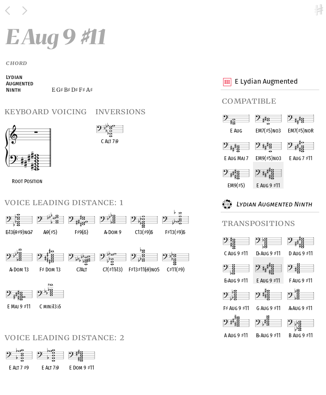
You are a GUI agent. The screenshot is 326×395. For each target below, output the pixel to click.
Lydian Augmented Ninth (273, 204)
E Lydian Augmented (266, 82)
